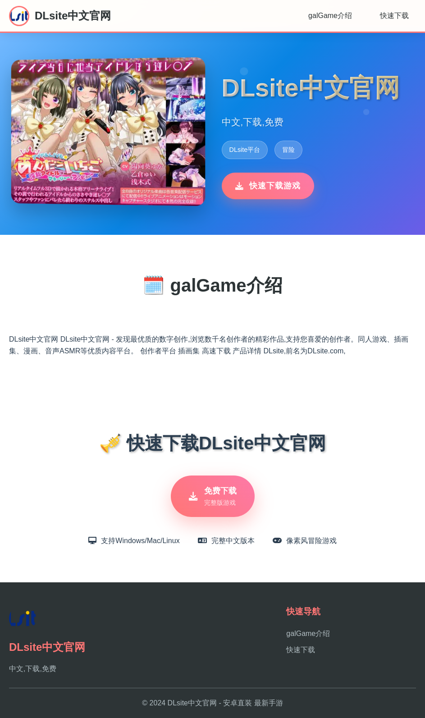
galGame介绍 (330, 15)
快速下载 (394, 15)
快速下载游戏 (268, 185)
